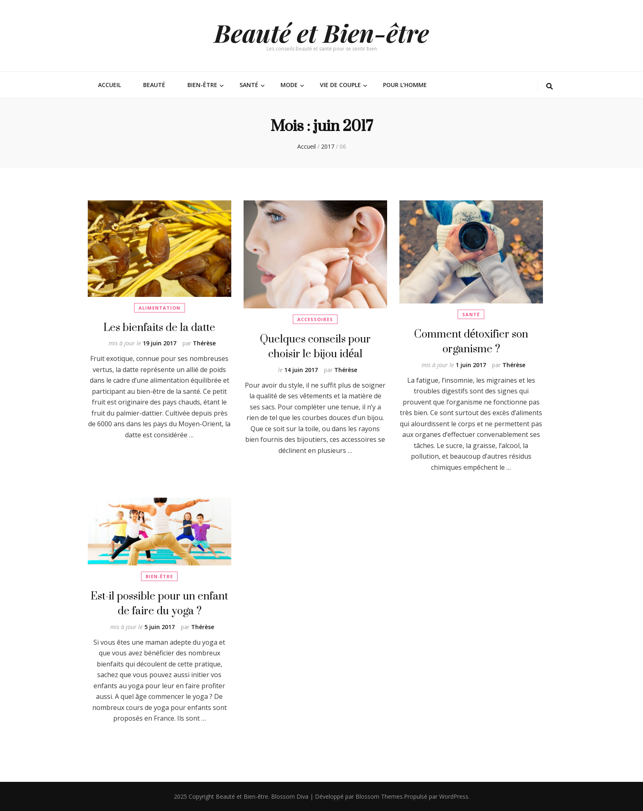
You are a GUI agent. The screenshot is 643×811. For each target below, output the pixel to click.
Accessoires (315, 319)
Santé (248, 85)
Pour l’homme (405, 85)
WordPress (453, 796)
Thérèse (204, 343)
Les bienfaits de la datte (159, 327)
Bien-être (202, 85)
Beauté (154, 85)
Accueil (109, 85)
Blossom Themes (379, 796)
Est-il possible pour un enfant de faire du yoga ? (159, 603)
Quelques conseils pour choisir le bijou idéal (315, 346)
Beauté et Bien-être (321, 32)
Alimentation (159, 308)
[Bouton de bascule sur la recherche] (549, 86)
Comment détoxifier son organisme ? (471, 341)
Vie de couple (340, 85)
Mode (289, 85)
